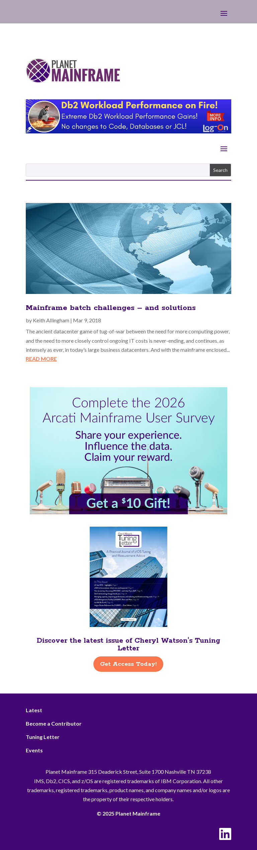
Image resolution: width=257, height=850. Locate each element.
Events (34, 750)
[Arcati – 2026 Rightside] (128, 512)
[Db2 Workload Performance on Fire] (128, 131)
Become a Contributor (54, 723)
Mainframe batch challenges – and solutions (111, 308)
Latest (34, 710)
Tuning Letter (43, 737)
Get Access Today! (128, 664)
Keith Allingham (51, 320)
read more (41, 358)
